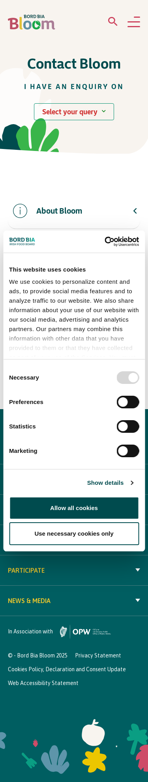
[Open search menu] (113, 23)
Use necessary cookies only (73, 533)
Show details (105, 482)
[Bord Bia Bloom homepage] (31, 22)
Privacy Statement (98, 655)
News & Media (74, 600)
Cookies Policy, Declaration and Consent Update (67, 669)
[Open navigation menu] (133, 22)
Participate (74, 570)
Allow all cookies (74, 508)
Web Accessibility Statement (43, 683)
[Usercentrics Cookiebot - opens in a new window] (105, 241)
